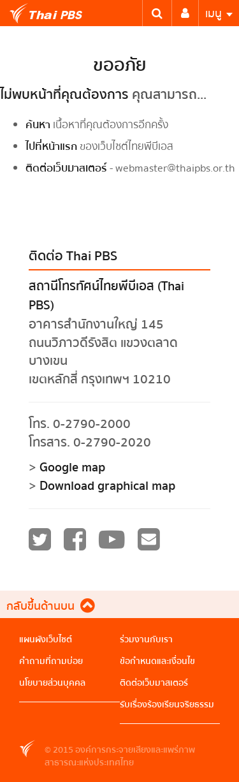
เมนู (219, 13)
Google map (72, 467)
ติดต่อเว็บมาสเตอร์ (66, 168)
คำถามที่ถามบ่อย (51, 661)
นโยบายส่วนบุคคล (52, 683)
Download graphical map (107, 486)
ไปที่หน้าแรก (51, 146)
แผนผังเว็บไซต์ (45, 640)
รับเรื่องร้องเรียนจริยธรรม (167, 705)
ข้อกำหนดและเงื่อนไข (157, 661)
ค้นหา (37, 124)
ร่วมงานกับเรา (146, 640)
